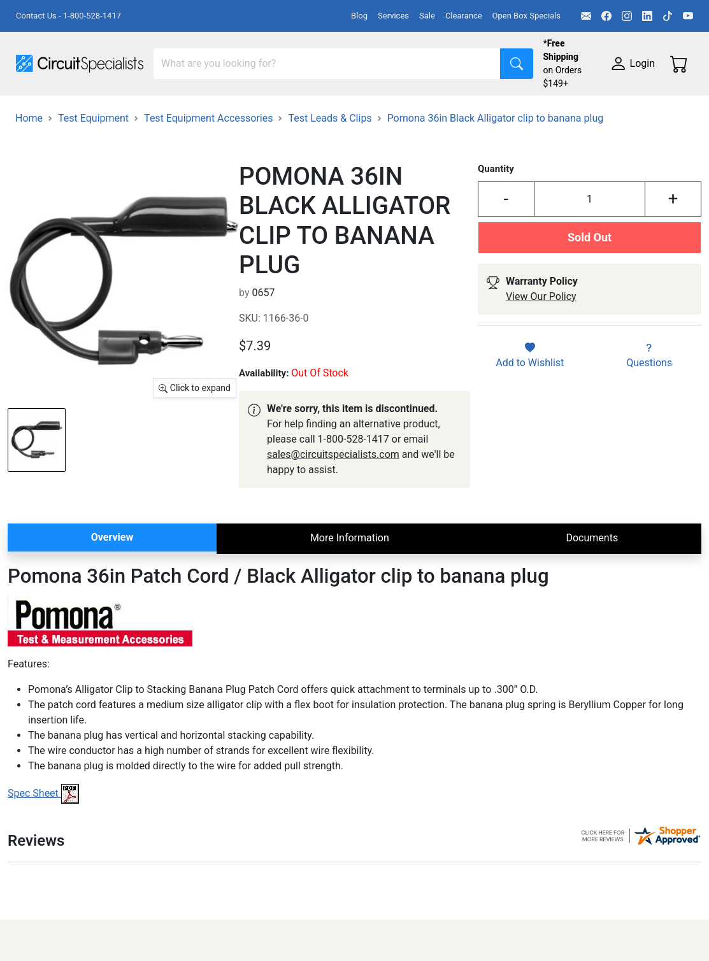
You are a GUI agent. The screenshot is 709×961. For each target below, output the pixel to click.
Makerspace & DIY (398, 113)
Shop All (35, 113)
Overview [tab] (112, 598)
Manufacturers (111, 113)
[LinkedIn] (647, 16)
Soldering (485, 113)
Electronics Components (72, 138)
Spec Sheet (43, 854)
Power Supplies (298, 113)
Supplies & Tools (189, 138)
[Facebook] (606, 16)
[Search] (327, 63)
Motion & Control (569, 113)
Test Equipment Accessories (208, 179)
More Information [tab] (349, 599)
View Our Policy (541, 358)
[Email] (586, 16)
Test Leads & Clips (329, 179)
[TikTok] (667, 16)
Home (29, 179)
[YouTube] (688, 16)
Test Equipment (203, 113)
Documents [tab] (592, 599)
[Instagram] (627, 16)
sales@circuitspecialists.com (333, 515)
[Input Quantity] (590, 260)
